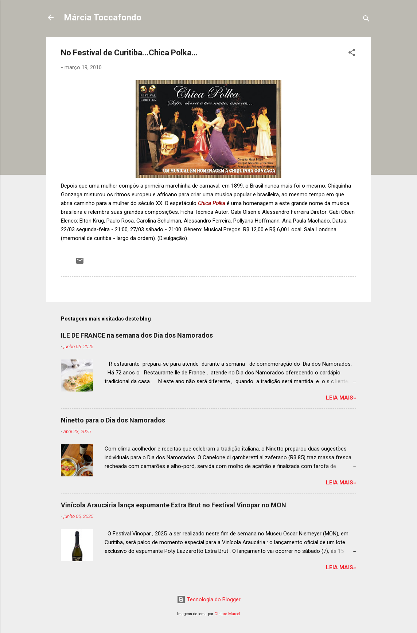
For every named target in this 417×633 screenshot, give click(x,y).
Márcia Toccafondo (102, 17)
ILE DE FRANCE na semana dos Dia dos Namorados (137, 335)
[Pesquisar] (366, 20)
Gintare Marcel (227, 614)
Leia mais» (341, 397)
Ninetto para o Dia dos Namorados (113, 420)
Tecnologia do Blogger (209, 599)
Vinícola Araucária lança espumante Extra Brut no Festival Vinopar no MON (173, 505)
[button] (351, 53)
